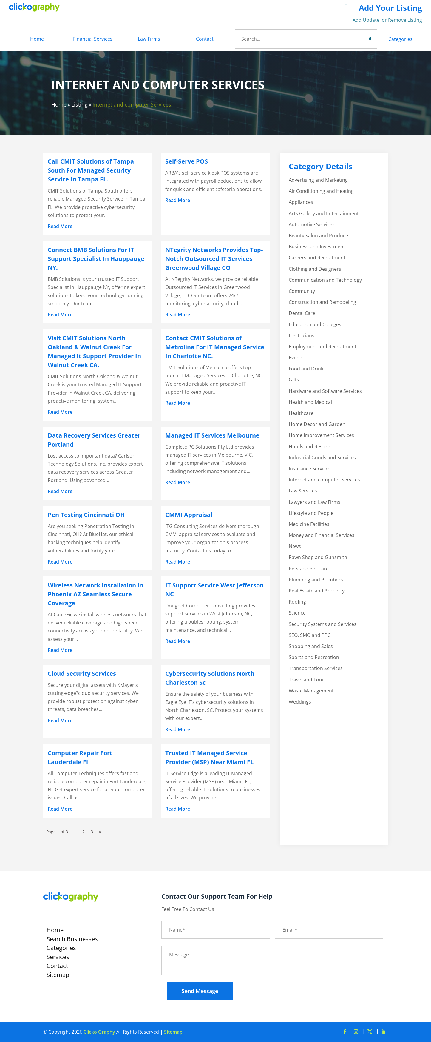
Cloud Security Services (82, 673)
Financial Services (92, 39)
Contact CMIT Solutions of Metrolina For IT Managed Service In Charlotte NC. (214, 347)
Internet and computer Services (131, 104)
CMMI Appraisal (188, 515)
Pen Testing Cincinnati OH (86, 515)
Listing (79, 104)
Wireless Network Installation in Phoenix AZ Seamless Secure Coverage (95, 594)
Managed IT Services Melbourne (212, 435)
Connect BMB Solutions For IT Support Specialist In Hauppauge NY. (96, 259)
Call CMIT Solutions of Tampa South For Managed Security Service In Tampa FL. (91, 170)
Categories (400, 39)
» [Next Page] (100, 832)
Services (58, 958)
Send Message (200, 991)
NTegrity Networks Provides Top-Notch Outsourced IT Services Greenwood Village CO (214, 259)
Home (37, 39)
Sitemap (58, 976)
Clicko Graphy (99, 1032)
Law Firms (149, 39)
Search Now (359, 39)
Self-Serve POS (186, 161)
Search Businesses (72, 940)
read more (60, 226)
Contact (205, 39)
